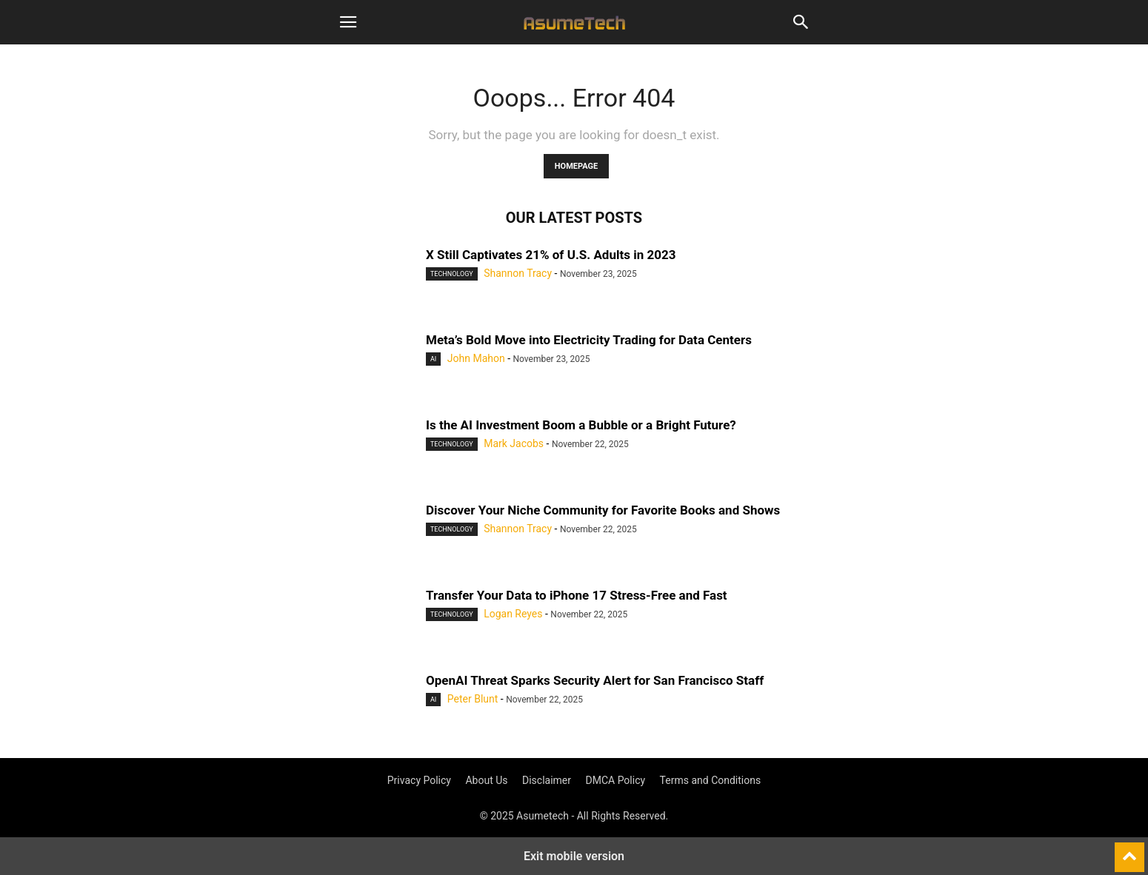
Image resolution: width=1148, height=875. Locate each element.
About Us (486, 780)
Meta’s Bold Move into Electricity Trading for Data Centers (589, 339)
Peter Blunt (472, 699)
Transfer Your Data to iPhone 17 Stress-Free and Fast (576, 595)
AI (433, 359)
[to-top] (1129, 850)
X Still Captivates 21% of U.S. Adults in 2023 (550, 254)
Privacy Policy (419, 780)
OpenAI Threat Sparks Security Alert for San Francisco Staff (595, 680)
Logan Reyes (513, 614)
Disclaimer (546, 780)
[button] (348, 22)
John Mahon (476, 358)
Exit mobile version (574, 856)
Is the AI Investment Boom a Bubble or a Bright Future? (581, 425)
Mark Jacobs (514, 443)
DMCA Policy (616, 780)
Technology (451, 274)
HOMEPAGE (576, 166)
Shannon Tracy (518, 273)
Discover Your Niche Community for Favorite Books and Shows (603, 510)
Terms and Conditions (710, 780)
